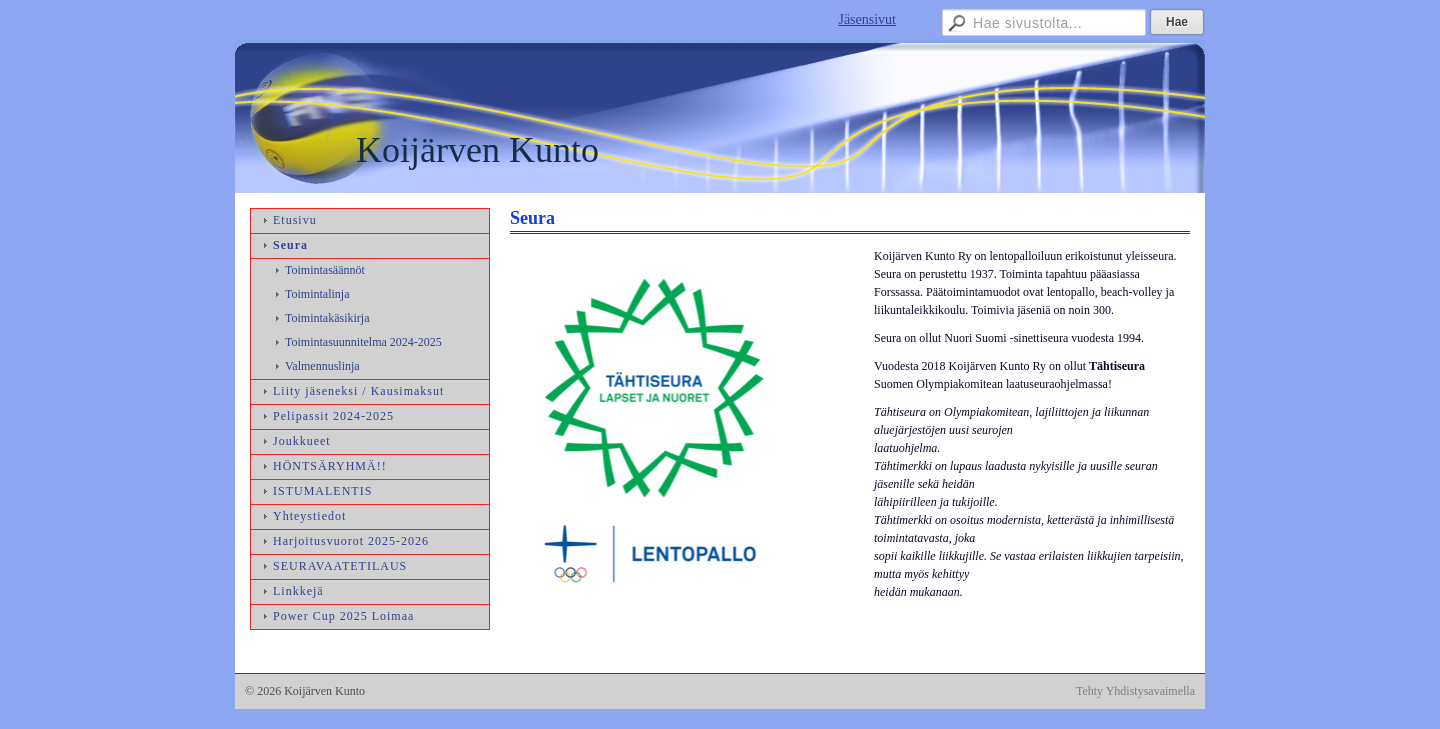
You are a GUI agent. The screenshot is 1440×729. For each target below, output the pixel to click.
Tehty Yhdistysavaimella (1135, 691)
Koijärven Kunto (477, 150)
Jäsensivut (867, 19)
